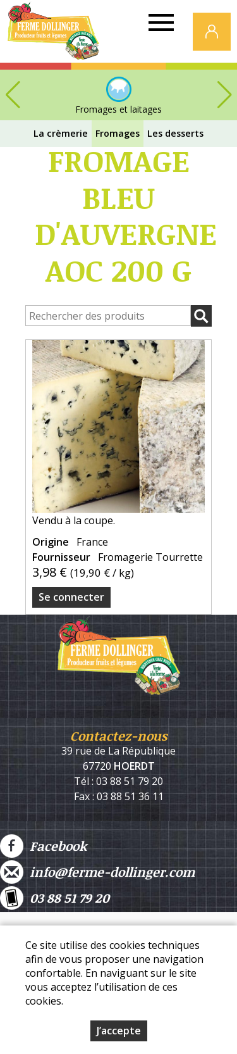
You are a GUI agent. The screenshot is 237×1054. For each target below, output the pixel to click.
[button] (224, 95)
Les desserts (175, 133)
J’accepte (119, 1031)
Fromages (117, 133)
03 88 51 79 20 (54, 898)
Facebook (43, 846)
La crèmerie (60, 133)
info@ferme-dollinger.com (97, 872)
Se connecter (71, 597)
